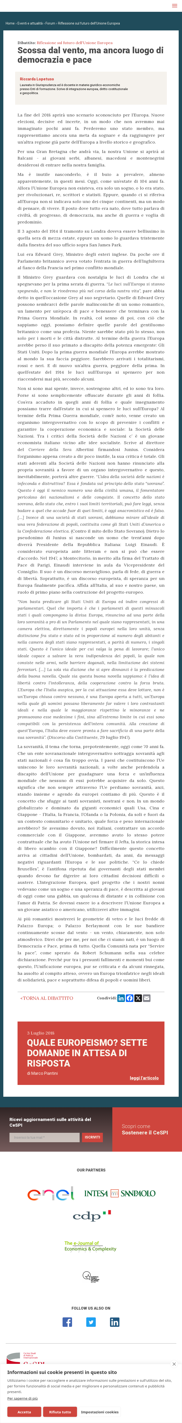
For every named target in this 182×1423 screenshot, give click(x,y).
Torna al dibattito (48, 998)
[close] (174, 1364)
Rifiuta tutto (60, 1412)
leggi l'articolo (144, 1078)
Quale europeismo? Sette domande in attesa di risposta (87, 1053)
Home (10, 23)
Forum (50, 23)
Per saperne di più (22, 1398)
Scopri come (145, 1129)
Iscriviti (92, 1137)
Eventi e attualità (30, 23)
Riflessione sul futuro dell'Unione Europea (89, 23)
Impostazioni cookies (100, 1412)
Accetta (24, 1412)
